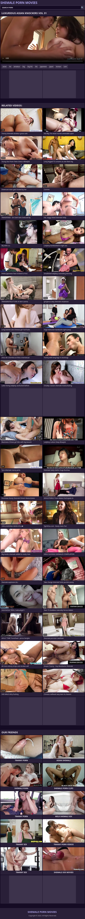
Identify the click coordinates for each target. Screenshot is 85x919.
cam (65, 66)
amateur (17, 66)
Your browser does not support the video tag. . (42, 40)
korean (58, 66)
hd (10, 66)
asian (5, 66)
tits (36, 66)
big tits (30, 66)
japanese (43, 66)
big (24, 66)
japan (51, 66)
